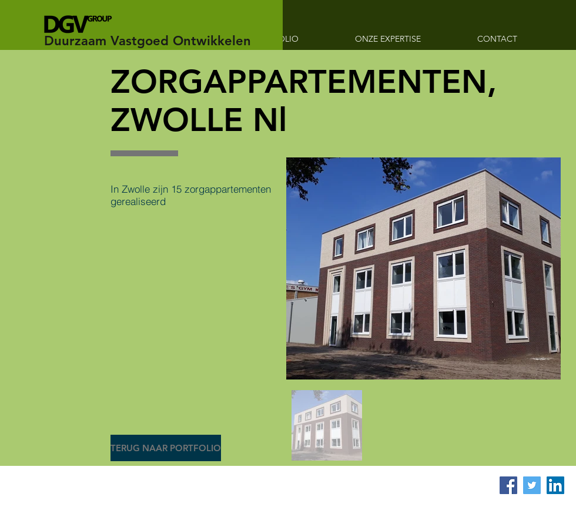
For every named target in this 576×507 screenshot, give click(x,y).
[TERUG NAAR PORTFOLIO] (165, 448)
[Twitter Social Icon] (532, 485)
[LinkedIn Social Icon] (555, 485)
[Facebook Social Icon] (508, 485)
